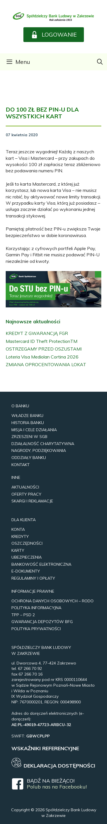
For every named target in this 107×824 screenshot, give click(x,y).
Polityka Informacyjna (36, 607)
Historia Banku (27, 422)
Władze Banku (27, 415)
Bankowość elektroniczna (41, 564)
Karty (17, 550)
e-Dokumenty (25, 571)
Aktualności (25, 487)
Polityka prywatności (36, 628)
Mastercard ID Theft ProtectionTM (41, 341)
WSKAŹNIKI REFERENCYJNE (45, 748)
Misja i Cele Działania (34, 429)
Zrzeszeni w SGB (29, 436)
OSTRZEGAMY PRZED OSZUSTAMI (44, 349)
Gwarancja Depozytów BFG (42, 621)
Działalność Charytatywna (42, 443)
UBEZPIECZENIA (26, 557)
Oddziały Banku (28, 457)
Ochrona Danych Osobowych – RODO (52, 600)
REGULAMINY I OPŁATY (33, 578)
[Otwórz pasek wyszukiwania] (100, 61)
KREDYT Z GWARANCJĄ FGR (37, 333)
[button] (53, 34)
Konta (18, 529)
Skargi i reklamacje (32, 501)
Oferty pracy (26, 494)
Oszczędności (27, 543)
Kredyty (20, 536)
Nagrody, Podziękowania (38, 450)
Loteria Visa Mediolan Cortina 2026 (42, 357)
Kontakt (20, 464)
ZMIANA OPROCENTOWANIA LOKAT (46, 364)
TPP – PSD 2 (23, 614)
